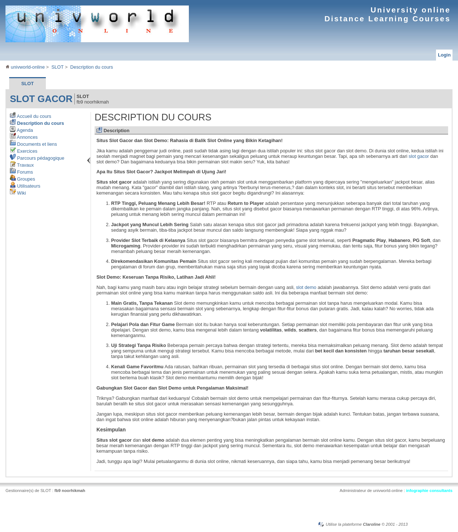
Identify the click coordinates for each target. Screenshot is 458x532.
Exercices (23, 151)
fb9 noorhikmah (69, 490)
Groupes (22, 179)
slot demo (306, 287)
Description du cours (91, 67)
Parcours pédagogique (37, 158)
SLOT (57, 67)
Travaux (22, 165)
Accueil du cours (30, 116)
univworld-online (25, 67)
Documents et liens (33, 144)
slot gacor (41, 99)
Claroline (372, 524)
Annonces (24, 137)
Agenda (21, 130)
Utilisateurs (25, 186)
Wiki (18, 193)
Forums (21, 172)
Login (444, 55)
